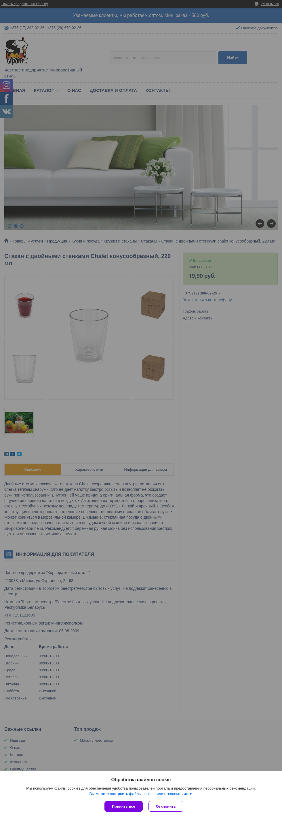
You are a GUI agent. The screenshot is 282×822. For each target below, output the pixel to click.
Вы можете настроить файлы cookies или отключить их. (139, 794)
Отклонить (166, 806)
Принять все (123, 806)
